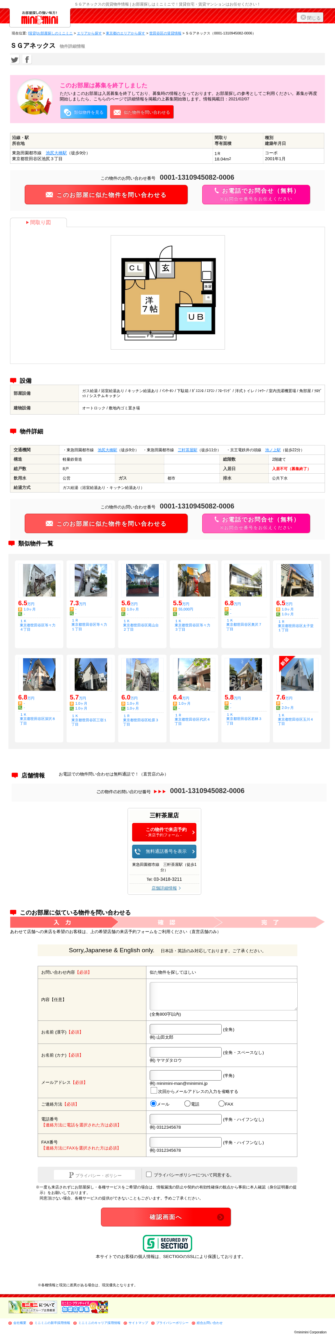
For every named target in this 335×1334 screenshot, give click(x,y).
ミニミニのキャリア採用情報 (99, 1323)
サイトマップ (138, 1323)
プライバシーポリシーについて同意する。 (190, 1174)
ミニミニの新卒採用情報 (52, 1323)
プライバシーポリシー (172, 1323)
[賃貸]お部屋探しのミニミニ (50, 33)
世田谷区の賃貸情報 (165, 33)
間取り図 (38, 222)
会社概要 (19, 1323)
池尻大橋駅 (56, 152)
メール (159, 1104)
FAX (225, 1104)
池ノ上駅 (273, 450)
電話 (191, 1104)
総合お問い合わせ (210, 1323)
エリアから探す (89, 33)
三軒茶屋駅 (187, 450)
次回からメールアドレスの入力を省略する (194, 1090)
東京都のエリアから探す (125, 33)
